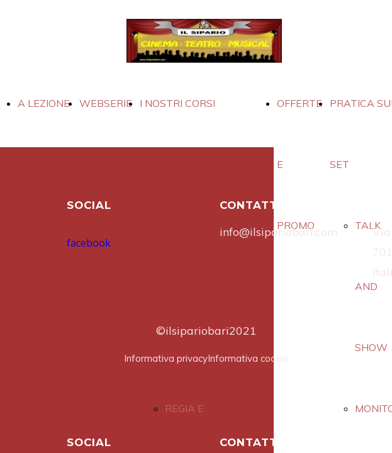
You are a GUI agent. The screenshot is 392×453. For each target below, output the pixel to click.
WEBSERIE (105, 103)
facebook (89, 243)
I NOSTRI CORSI (177, 103)
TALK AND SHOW (371, 286)
